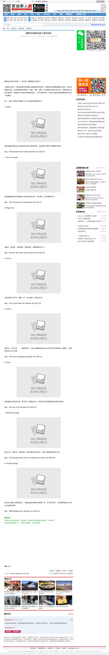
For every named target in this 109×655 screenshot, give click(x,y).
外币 (7, 20)
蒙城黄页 (69, 14)
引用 (71, 620)
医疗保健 (102, 18)
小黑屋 (64, 648)
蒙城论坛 (103, 9)
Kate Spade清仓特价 (62, 606)
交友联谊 (68, 18)
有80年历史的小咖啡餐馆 (86, 241)
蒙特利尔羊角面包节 (84, 109)
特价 (38, 14)
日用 (14, 18)
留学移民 (54, 20)
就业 (71, 10)
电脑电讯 (54, 18)
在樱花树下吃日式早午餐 (92, 195)
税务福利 (81, 20)
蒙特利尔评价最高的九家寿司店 (88, 115)
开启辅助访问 (105, 1)
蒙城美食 (21, 28)
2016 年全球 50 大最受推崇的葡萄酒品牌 (91, 121)
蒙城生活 (14, 28)
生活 (32, 14)
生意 (67, 10)
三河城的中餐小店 (84, 236)
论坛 (25, 14)
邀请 (58, 571)
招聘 (7, 18)
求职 (11, 18)
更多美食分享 (101, 168)
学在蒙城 (34, 20)
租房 (59, 10)
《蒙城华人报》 (81, 14)
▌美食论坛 (81, 212)
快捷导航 (100, 1)
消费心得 (34, 18)
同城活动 (95, 20)
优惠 (78, 10)
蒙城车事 (41, 18)
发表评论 (70, 614)
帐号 (4, 1)
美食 (82, 10)
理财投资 (61, 20)
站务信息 (50, 648)
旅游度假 (102, 20)
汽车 (18, 18)
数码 (22, 18)
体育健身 (74, 18)
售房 (63, 10)
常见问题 (103, 7)
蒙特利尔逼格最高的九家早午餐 (19, 573)
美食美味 (47, 18)
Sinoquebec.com (73, 648)
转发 (52, 571)
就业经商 (68, 20)
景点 (90, 10)
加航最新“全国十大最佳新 (93, 171)
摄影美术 (88, 20)
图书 (11, 20)
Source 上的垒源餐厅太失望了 (88, 216)
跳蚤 (19, 14)
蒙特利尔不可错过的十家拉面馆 (63, 573)
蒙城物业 (74, 20)
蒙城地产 (103, 11)
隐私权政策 (41, 648)
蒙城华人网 (4, 28)
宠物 (18, 20)
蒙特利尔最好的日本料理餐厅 (87, 124)
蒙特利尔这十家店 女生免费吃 (87, 134)
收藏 (71, 571)
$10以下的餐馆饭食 (84, 218)
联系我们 (103, 5)
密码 (18, 1)
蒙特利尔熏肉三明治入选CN (93, 179)
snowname (8, 620)
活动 (74, 10)
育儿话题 (41, 20)
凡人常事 (88, 18)
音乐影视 (95, 18)
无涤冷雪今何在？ (84, 226)
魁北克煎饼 (81, 231)
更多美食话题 (101, 211)
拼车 (22, 20)
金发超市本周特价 (90, 187)
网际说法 (47, 20)
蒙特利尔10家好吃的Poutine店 (88, 106)
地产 (54, 14)
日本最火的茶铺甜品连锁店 (93, 203)
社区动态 (47, 14)
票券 (14, 20)
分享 (65, 571)
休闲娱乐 (81, 18)
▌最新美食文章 (82, 168)
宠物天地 (61, 18)
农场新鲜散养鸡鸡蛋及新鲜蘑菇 (88, 228)
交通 (86, 10)
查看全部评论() (10, 627)
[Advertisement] (77, 7)
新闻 (12, 14)
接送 (94, 10)
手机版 (57, 648)
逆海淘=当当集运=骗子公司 (87, 238)
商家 (61, 14)
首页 (6, 14)
